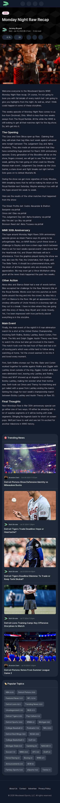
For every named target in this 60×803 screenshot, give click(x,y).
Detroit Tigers (14, 716)
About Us (13, 788)
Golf (32, 740)
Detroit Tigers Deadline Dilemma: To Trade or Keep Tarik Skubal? (27, 577)
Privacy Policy (45, 788)
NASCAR (46, 746)
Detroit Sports (14, 722)
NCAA (34, 734)
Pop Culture (33, 716)
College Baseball (14, 728)
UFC (35, 752)
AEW (30, 764)
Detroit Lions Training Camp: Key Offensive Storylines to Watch (26, 624)
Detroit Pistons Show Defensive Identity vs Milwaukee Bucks (26, 483)
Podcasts (33, 728)
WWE (6, 13)
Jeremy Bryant (15, 28)
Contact (22, 788)
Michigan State (14, 746)
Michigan (44, 722)
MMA (24, 752)
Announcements (14, 764)
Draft (47, 752)
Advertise (32, 788)
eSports (32, 770)
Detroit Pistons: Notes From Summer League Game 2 (27, 671)
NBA (10, 692)
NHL (47, 728)
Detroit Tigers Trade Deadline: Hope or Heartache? (24, 530)
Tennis (46, 770)
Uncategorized (14, 710)
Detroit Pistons (26, 692)
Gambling (31, 746)
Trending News (33, 704)
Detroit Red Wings (16, 734)
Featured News (14, 698)
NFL (31, 698)
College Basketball (15, 740)
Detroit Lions (13, 704)
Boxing (28, 758)
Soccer (10, 752)
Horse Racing (13, 758)
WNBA (30, 722)
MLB (31, 710)
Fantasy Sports (14, 770)
